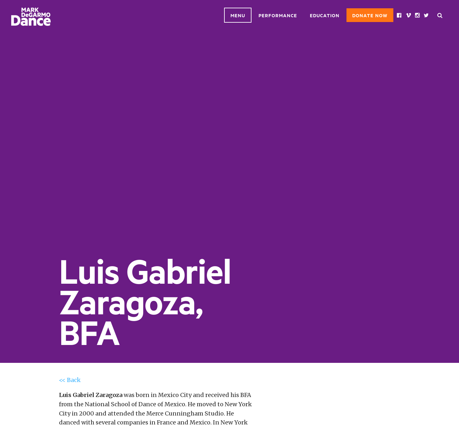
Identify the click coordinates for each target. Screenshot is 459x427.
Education (324, 15)
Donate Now (370, 15)
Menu (237, 15)
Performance (278, 15)
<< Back (70, 380)
